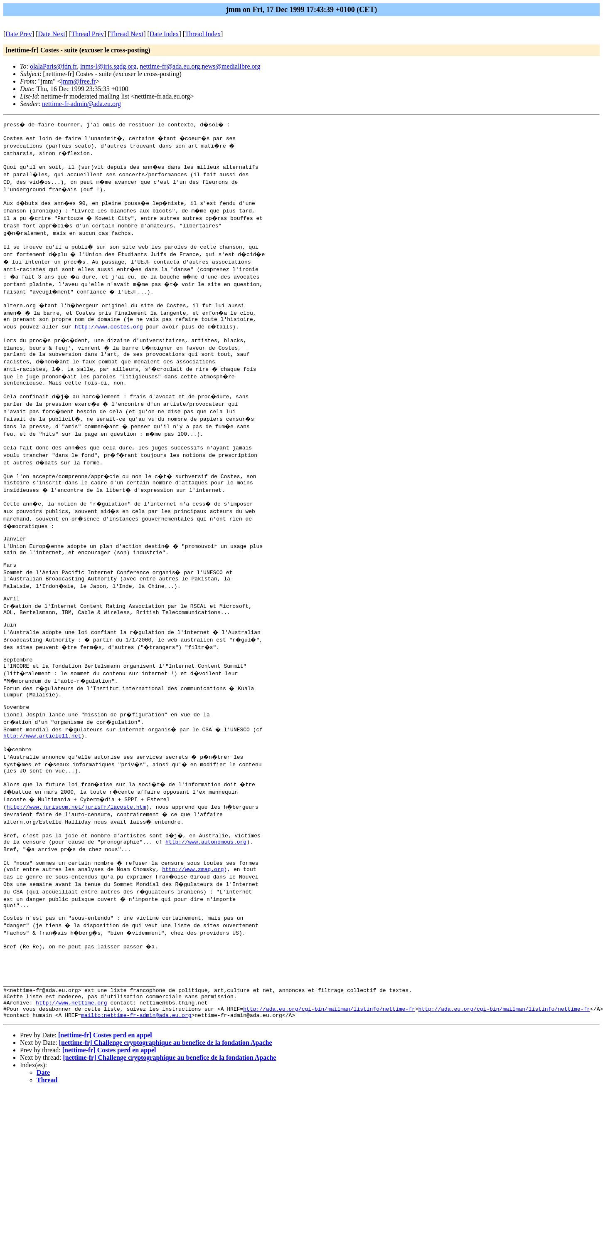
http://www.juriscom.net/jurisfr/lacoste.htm (76, 850)
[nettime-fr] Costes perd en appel (105, 1102)
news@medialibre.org (231, 66)
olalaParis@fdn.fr (53, 66)
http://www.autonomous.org (205, 887)
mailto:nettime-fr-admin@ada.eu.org (136, 1082)
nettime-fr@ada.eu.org (170, 66)
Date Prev (18, 33)
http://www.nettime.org (71, 1067)
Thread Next (126, 33)
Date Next (51, 33)
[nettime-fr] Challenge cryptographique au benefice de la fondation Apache (165, 1109)
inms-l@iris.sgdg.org (108, 66)
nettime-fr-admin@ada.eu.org (81, 103)
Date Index (164, 33)
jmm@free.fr (78, 81)
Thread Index (203, 33)
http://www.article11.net (42, 775)
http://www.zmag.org (193, 917)
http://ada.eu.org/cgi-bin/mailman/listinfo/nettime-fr (329, 1075)
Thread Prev (87, 33)
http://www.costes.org (109, 334)
